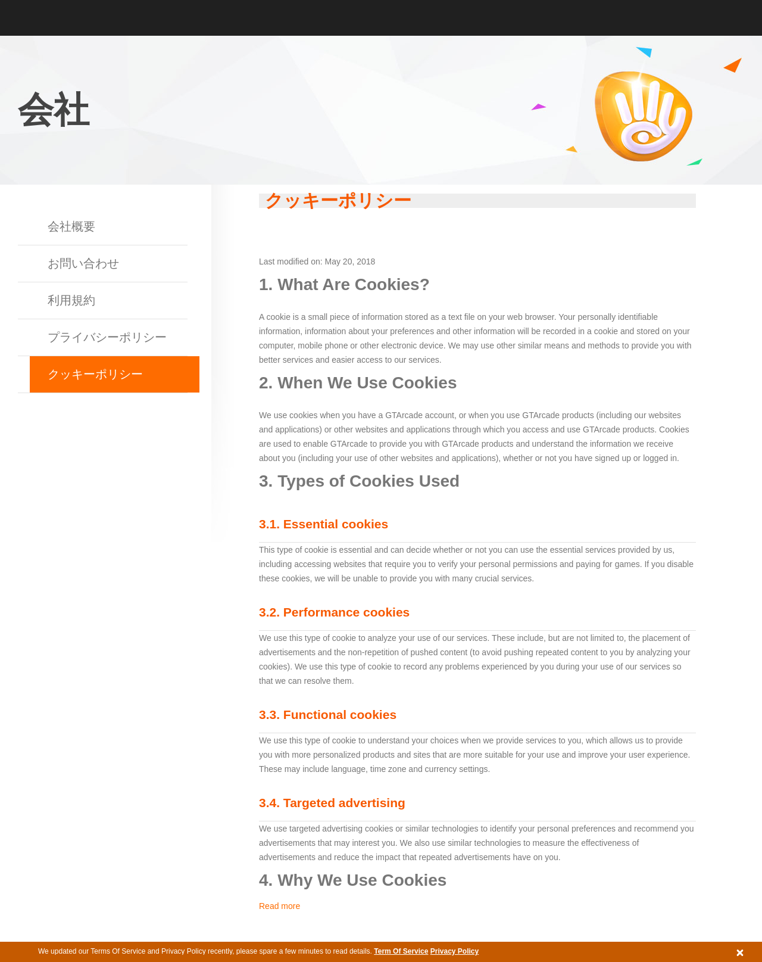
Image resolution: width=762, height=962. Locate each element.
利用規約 (71, 300)
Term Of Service (401, 951)
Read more (279, 906)
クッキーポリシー (95, 374)
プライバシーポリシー (107, 337)
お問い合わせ (83, 263)
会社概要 (71, 226)
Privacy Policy (454, 951)
